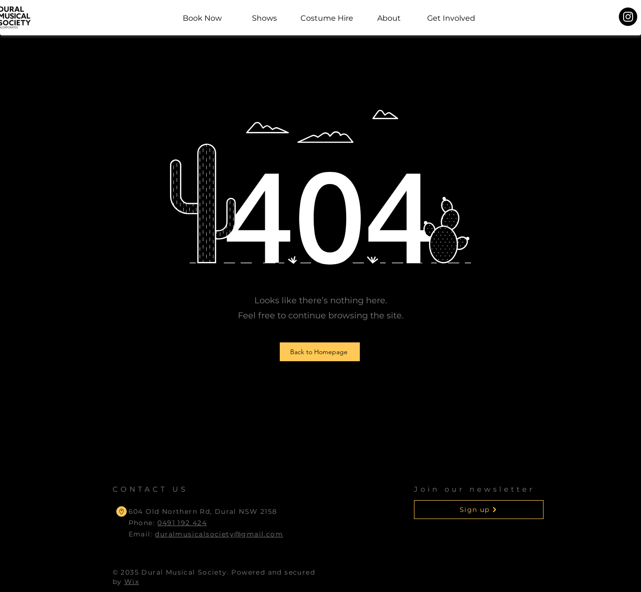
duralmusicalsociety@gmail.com (219, 534)
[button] (479, 509)
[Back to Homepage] (320, 351)
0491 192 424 (182, 523)
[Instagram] (628, 17)
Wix (131, 581)
